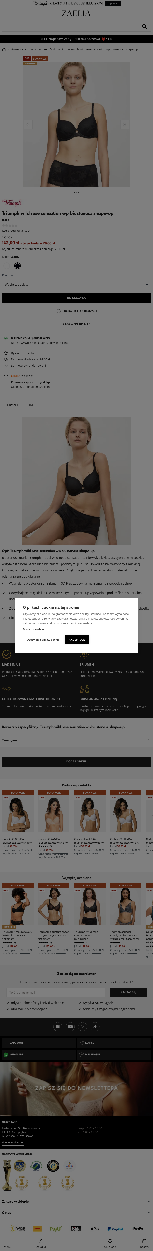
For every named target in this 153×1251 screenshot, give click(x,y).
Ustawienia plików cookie (43, 639)
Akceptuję (77, 639)
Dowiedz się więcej (33, 629)
